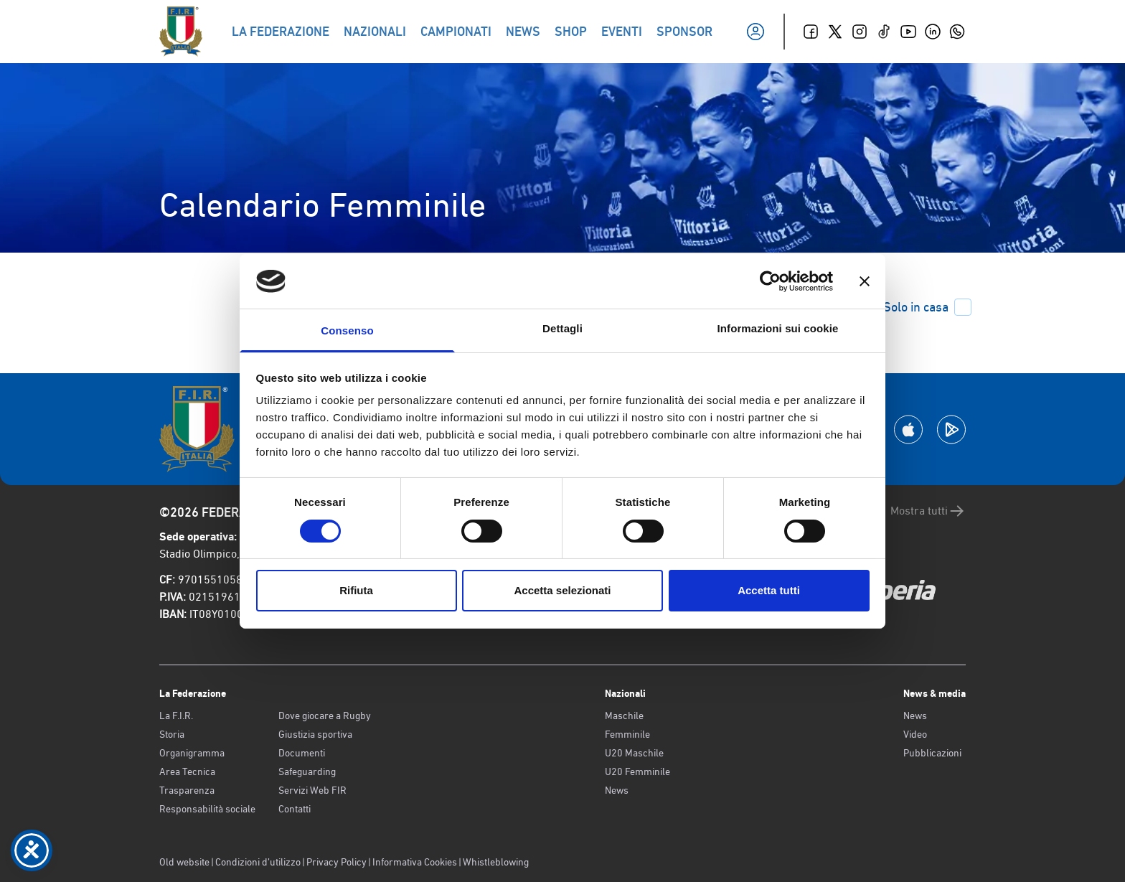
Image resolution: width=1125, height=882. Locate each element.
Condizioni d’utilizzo (258, 862)
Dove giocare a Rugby (324, 715)
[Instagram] (859, 31)
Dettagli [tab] (562, 328)
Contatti (294, 809)
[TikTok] (884, 31)
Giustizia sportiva (315, 734)
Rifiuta (356, 590)
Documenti (301, 753)
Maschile (624, 715)
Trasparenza (187, 790)
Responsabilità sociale (207, 809)
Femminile (627, 734)
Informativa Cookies (414, 862)
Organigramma (192, 753)
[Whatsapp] (957, 31)
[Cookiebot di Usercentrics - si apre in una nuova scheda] (770, 281)
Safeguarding (307, 771)
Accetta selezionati (562, 590)
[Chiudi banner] (865, 281)
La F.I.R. (176, 715)
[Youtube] (908, 31)
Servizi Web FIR (312, 790)
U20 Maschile (634, 753)
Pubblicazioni (932, 753)
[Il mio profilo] (755, 31)
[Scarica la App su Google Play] (951, 429)
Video (915, 734)
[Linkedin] (932, 31)
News (617, 790)
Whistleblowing (496, 862)
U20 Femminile (637, 771)
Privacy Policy (336, 862)
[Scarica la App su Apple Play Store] (908, 429)
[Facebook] (810, 31)
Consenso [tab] (347, 330)
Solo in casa (927, 307)
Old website (184, 862)
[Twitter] (835, 31)
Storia (171, 734)
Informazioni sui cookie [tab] (778, 328)
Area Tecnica (187, 771)
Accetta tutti (769, 590)
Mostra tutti (928, 511)
